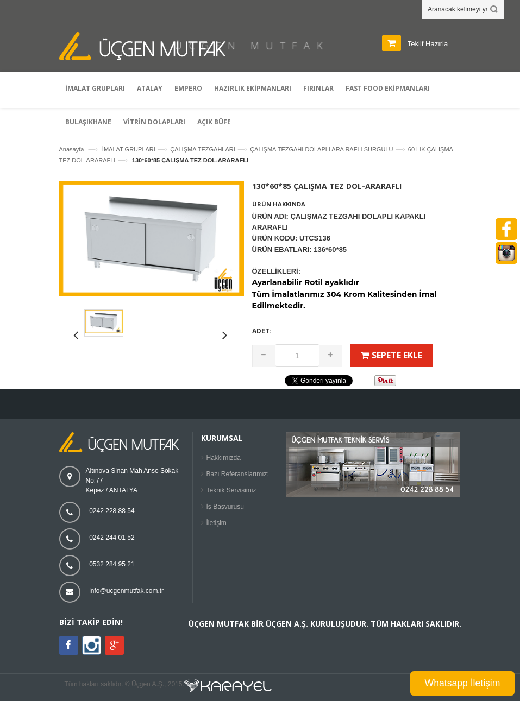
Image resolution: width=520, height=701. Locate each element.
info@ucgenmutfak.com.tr (126, 591)
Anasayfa (71, 149)
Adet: (262, 331)
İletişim (216, 523)
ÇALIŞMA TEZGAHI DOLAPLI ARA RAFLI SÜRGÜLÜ (321, 149)
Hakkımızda (223, 458)
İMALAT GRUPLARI (128, 149)
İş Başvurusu (225, 506)
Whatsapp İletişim (462, 683)
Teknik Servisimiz (231, 490)
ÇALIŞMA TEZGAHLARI (202, 149)
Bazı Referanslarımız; (237, 474)
